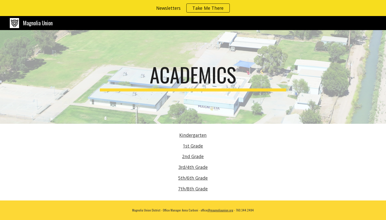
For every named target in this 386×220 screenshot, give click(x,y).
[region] (193, 8)
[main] (193, 76)
